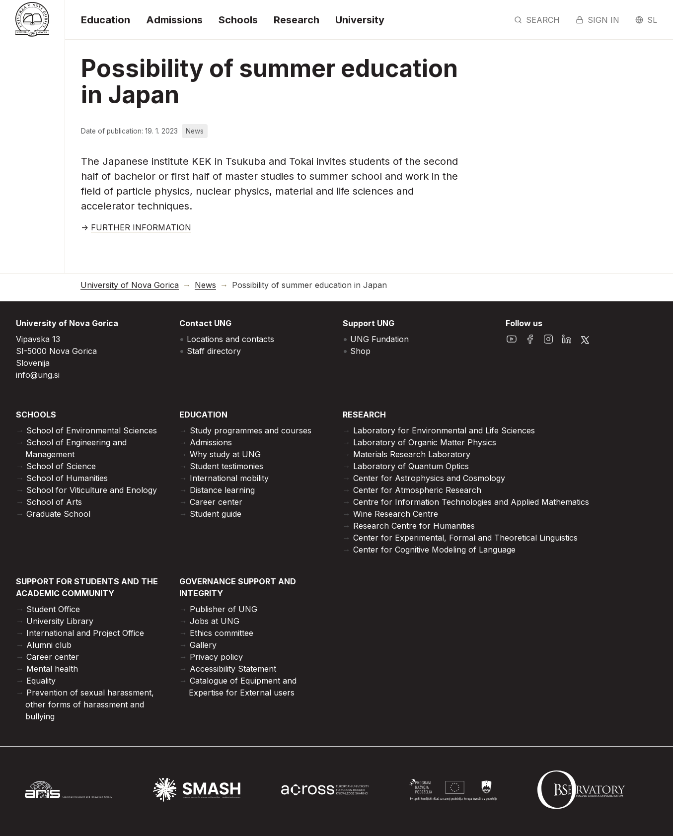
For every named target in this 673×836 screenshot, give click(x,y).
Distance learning (222, 490)
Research (296, 20)
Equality (41, 681)
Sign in (597, 20)
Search (537, 20)
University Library (59, 621)
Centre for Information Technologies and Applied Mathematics (471, 502)
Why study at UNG (225, 454)
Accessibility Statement (233, 669)
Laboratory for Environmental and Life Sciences (444, 430)
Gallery (203, 645)
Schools (238, 20)
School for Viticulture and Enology (91, 490)
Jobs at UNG (214, 621)
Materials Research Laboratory (411, 454)
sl (646, 20)
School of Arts (54, 502)
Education (105, 20)
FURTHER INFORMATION (141, 227)
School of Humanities (67, 478)
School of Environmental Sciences (91, 430)
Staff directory (214, 351)
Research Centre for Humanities (414, 526)
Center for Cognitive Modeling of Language (434, 550)
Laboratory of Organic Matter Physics (424, 442)
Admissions (174, 20)
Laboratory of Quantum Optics (411, 466)
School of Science (61, 466)
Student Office (53, 609)
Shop (360, 351)
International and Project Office (85, 633)
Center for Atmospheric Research (417, 490)
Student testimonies (226, 466)
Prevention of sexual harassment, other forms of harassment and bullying (89, 704)
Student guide (215, 514)
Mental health (52, 669)
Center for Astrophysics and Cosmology (429, 478)
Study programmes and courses (250, 430)
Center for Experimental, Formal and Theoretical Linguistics (465, 538)
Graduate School (58, 514)
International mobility (229, 478)
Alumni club (49, 645)
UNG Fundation (379, 339)
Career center (216, 502)
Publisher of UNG (223, 609)
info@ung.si (38, 375)
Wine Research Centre (395, 514)
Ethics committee (221, 633)
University (359, 20)
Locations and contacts (230, 339)
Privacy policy (216, 657)
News (205, 285)
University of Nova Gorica (129, 285)
